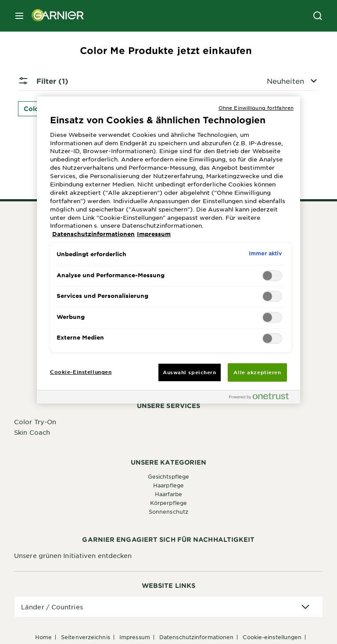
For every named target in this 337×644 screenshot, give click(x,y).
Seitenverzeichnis (85, 636)
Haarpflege (168, 485)
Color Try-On (35, 422)
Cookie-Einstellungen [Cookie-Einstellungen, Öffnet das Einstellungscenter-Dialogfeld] (80, 372)
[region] (168, 250)
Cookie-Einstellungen (272, 636)
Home (43, 636)
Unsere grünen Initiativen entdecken (73, 555)
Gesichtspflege (168, 476)
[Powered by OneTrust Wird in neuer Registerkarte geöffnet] (262, 398)
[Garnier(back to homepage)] (54, 15)
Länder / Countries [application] (52, 607)
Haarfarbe (169, 493)
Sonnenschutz (168, 511)
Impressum (134, 636)
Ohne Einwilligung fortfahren (256, 107)
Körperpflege (168, 502)
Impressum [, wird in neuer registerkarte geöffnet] (154, 233)
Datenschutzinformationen (196, 636)
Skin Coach (32, 432)
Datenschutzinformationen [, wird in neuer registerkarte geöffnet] (93, 233)
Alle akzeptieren (257, 372)
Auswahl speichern (189, 372)
